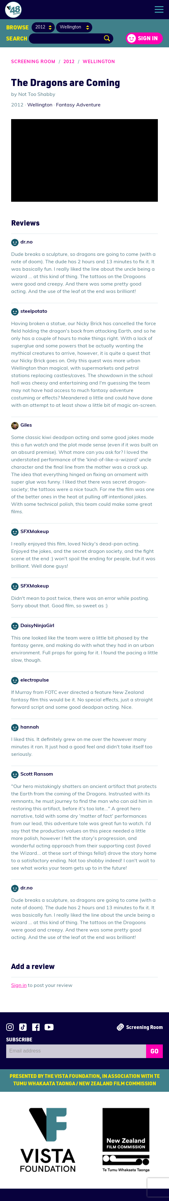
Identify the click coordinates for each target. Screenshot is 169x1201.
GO (154, 1051)
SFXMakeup (34, 531)
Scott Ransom (36, 774)
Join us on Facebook (36, 1027)
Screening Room (33, 62)
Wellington (99, 62)
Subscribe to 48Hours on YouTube (49, 1027)
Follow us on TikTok (23, 1027)
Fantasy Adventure (78, 105)
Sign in (148, 38)
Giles (26, 425)
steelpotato (33, 311)
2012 (69, 62)
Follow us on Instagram (10, 1027)
